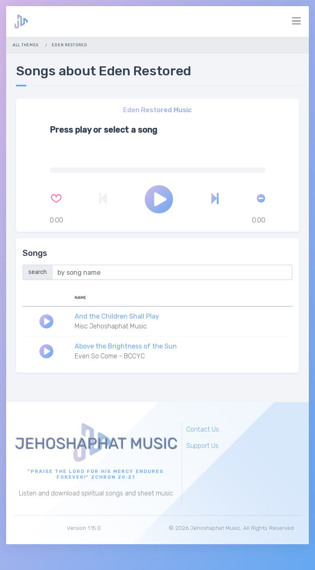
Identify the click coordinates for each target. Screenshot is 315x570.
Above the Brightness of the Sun (126, 346)
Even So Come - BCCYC (110, 356)
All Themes (26, 45)
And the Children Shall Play (117, 316)
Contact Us (202, 429)
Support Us (202, 446)
